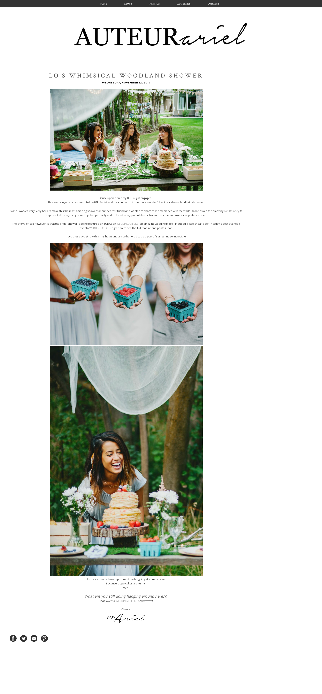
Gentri (103, 202)
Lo (133, 198)
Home (103, 3)
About (128, 3)
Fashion (155, 3)
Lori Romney (231, 211)
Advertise (184, 3)
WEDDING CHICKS (127, 224)
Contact (213, 3)
